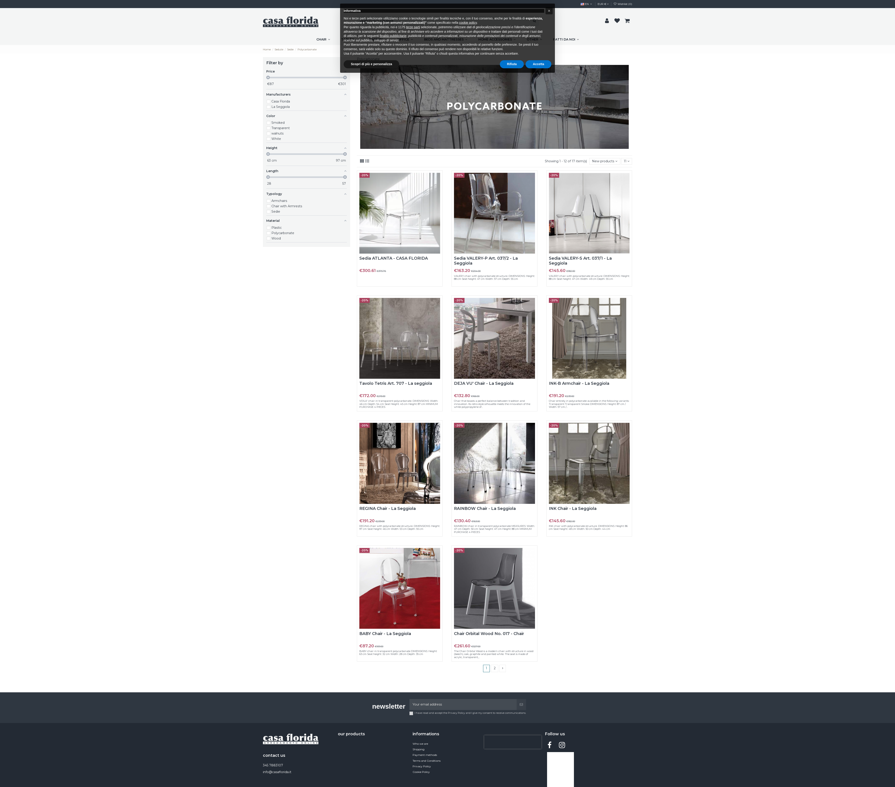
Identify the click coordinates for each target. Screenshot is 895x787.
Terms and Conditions (427, 760)
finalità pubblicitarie (393, 36)
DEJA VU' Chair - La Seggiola (484, 383)
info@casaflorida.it (277, 772)
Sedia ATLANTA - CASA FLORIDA (393, 258)
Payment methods (425, 755)
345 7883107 (273, 765)
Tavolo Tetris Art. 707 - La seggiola (395, 383)
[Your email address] (463, 704)
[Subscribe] (521, 704)
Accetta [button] (538, 64)
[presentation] (512, 742)
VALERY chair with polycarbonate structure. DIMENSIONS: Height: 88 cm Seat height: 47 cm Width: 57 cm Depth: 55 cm (494, 277)
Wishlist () (623, 4)
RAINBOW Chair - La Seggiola (485, 508)
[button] (549, 10)
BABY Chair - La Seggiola (385, 633)
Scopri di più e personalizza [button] (371, 64)
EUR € (603, 4)
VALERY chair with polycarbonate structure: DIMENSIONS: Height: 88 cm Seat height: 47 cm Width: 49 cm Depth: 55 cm (589, 277)
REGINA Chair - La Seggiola (387, 508)
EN (587, 4)
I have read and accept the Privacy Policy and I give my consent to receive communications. (470, 713)
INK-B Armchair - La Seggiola (579, 383)
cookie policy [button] (468, 22)
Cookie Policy (421, 772)
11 (626, 161)
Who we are (420, 743)
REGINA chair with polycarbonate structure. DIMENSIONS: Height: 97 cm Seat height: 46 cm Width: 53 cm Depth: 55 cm (399, 527)
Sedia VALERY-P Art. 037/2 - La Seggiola (486, 261)
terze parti (413, 27)
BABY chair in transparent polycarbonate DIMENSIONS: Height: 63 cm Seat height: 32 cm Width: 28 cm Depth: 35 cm (398, 653)
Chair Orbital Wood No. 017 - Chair (489, 633)
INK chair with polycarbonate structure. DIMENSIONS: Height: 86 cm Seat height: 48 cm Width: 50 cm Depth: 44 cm (588, 527)
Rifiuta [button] (512, 64)
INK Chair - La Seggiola (573, 508)
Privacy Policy (422, 766)
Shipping (418, 749)
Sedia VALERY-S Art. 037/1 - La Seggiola (580, 261)
